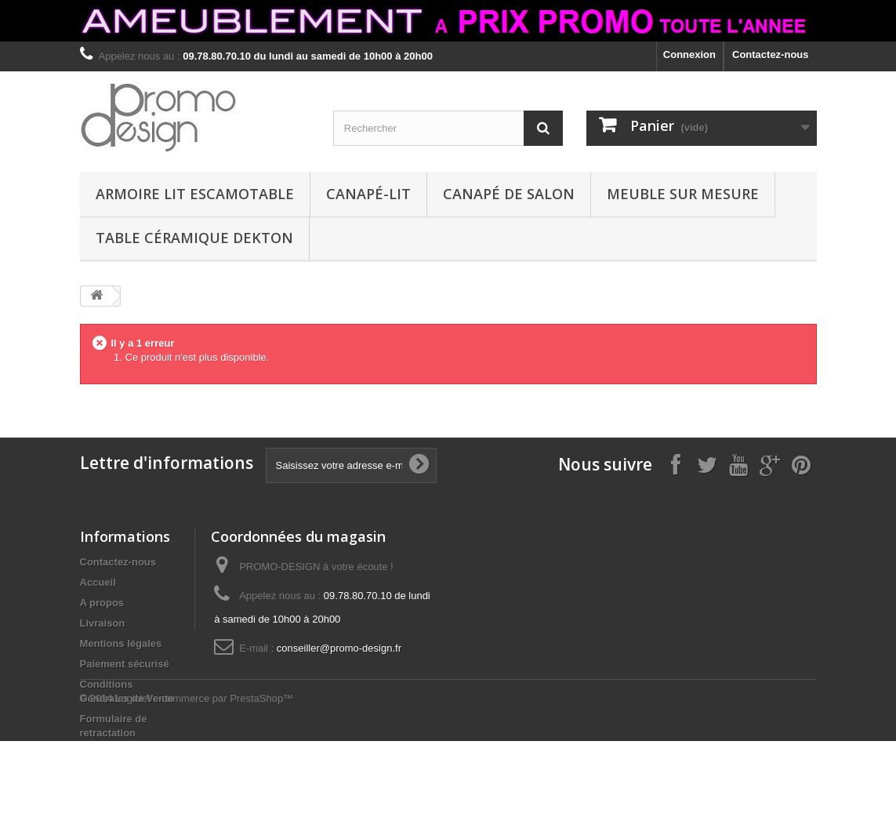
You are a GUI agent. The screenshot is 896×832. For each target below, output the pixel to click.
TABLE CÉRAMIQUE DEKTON (194, 237)
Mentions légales (121, 643)
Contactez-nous (770, 54)
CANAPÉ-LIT (368, 193)
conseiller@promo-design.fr (339, 648)
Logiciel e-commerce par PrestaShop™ (204, 789)
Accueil (98, 582)
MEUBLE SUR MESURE (683, 193)
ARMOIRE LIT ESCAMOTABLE (195, 193)
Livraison (102, 623)
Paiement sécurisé (124, 664)
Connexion (689, 54)
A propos (102, 603)
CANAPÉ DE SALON (509, 193)
